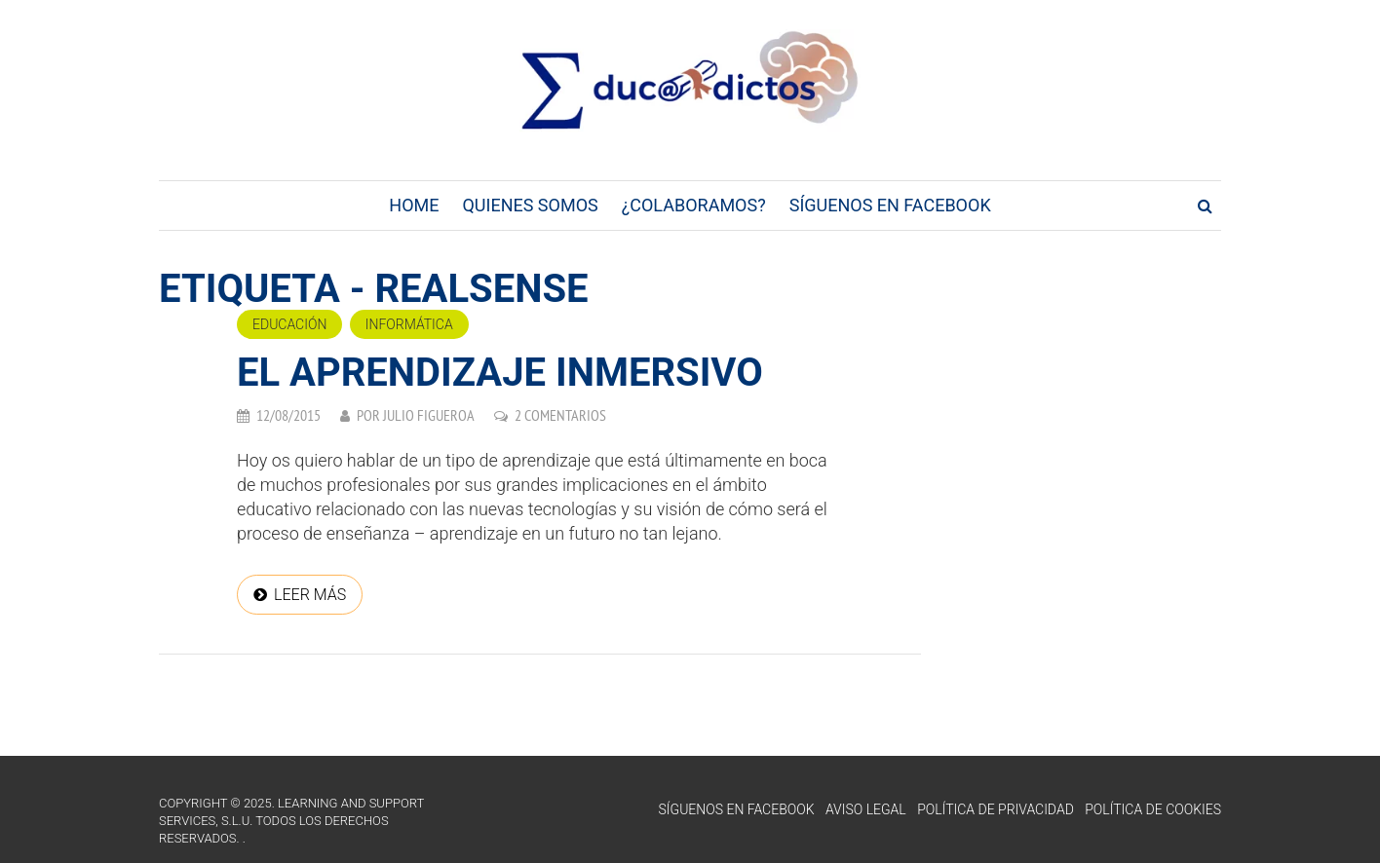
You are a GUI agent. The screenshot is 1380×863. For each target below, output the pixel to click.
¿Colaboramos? (694, 205)
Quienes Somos (529, 205)
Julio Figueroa (429, 415)
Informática (409, 324)
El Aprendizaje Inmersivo (500, 372)
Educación (289, 324)
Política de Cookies (1153, 809)
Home (414, 205)
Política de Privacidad (995, 809)
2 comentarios (560, 415)
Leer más (310, 594)
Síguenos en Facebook (890, 205)
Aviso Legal (865, 809)
